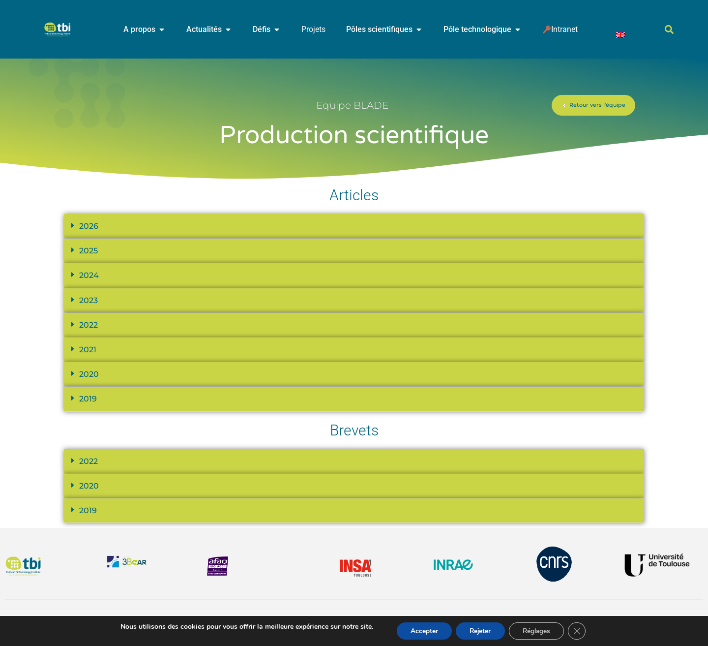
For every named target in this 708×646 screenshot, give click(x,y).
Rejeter (480, 630)
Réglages (538, 630)
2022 (88, 325)
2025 (88, 250)
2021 (87, 349)
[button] (669, 30)
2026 (88, 226)
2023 (88, 300)
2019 (88, 398)
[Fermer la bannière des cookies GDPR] (581, 631)
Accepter (421, 630)
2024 (89, 275)
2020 (89, 374)
